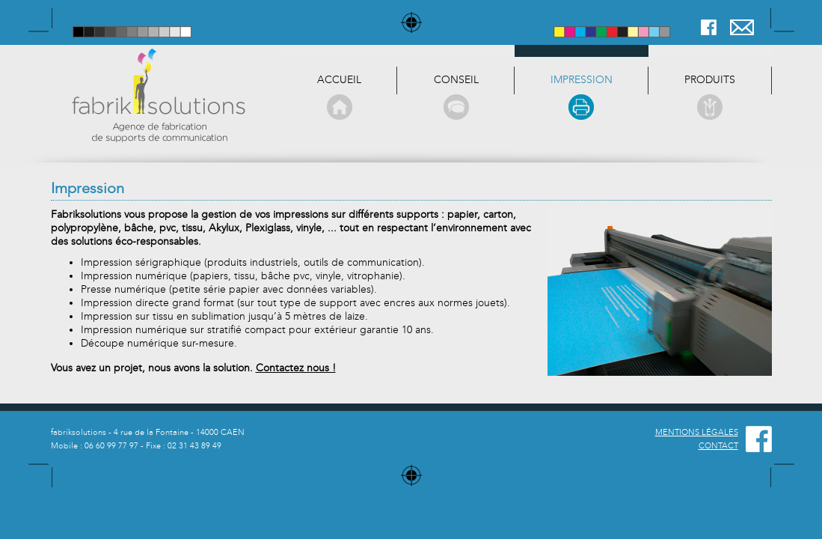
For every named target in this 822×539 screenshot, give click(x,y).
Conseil (455, 97)
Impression (581, 97)
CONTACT (718, 446)
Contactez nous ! (296, 368)
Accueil (339, 97)
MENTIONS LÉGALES (696, 432)
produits (710, 97)
